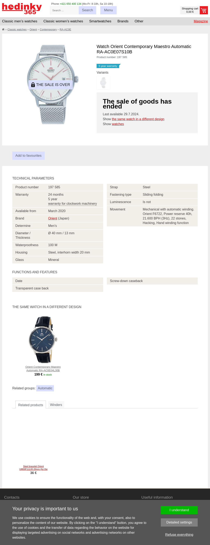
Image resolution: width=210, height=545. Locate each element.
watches (118, 124)
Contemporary (48, 29)
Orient (33, 29)
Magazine (201, 21)
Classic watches (16, 29)
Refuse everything (179, 535)
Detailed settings (179, 522)
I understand (179, 510)
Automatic (45, 388)
